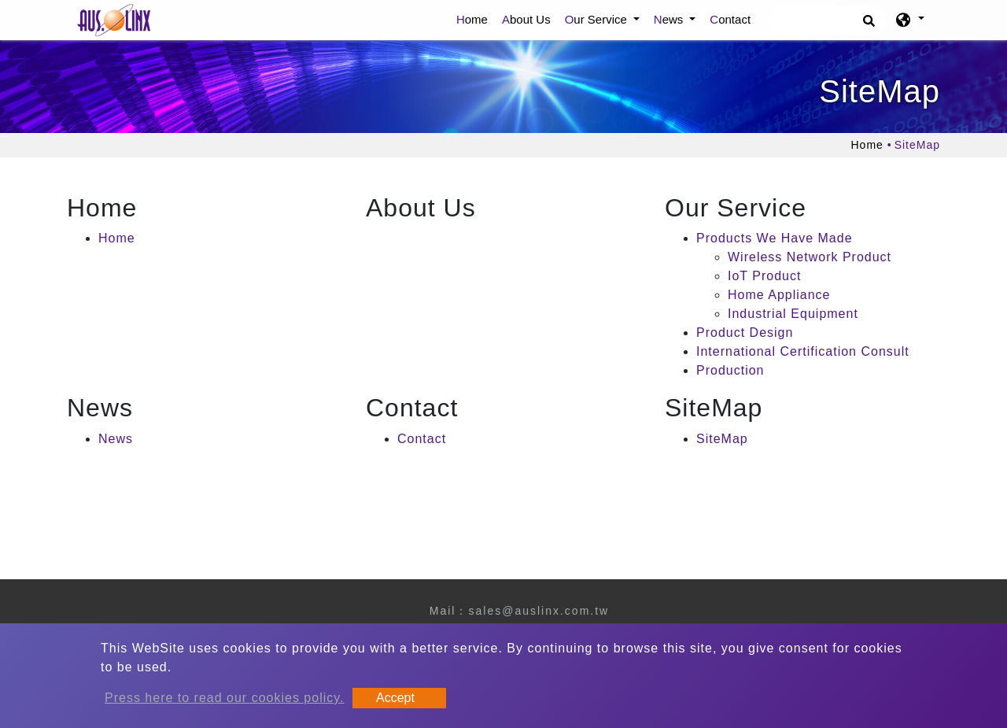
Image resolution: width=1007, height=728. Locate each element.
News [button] (670, 19)
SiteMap (722, 438)
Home (475, 18)
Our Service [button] (597, 19)
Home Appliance (779, 294)
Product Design (744, 332)
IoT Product (764, 276)
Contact (730, 19)
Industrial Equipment (793, 313)
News (115, 438)
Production (730, 370)
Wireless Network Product (809, 257)
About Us (526, 19)
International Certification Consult (802, 351)
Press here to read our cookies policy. (225, 697)
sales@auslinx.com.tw (538, 610)
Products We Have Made (774, 238)
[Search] (828, 20)
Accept (395, 697)
